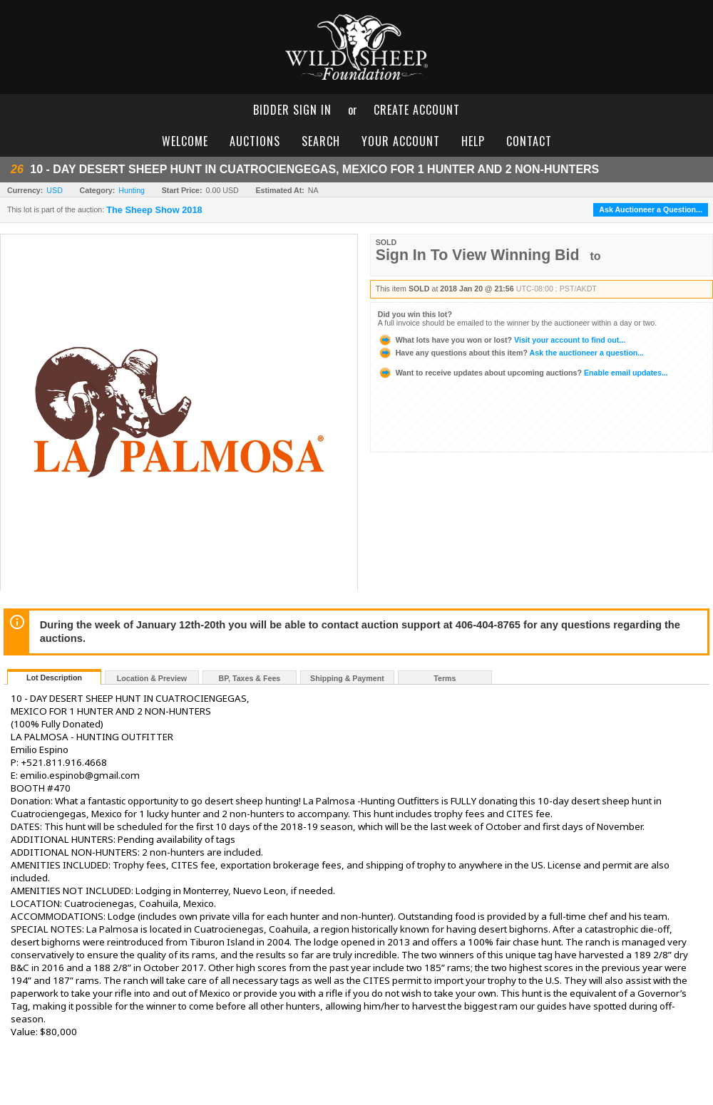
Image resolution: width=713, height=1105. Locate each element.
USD (54, 190)
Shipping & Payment (347, 678)
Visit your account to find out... (501, 340)
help (473, 141)
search (321, 141)
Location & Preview (152, 678)
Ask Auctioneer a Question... (650, 209)
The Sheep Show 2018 (154, 210)
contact (529, 141)
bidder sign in (292, 109)
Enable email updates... (523, 372)
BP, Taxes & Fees (250, 678)
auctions (255, 141)
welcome (185, 141)
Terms (445, 678)
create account (417, 109)
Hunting (131, 190)
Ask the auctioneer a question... (511, 352)
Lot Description (54, 677)
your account (400, 141)
